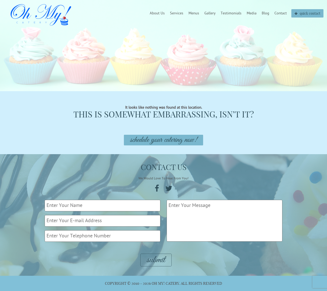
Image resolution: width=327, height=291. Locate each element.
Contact (280, 13)
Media (252, 13)
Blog (265, 13)
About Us (157, 13)
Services (176, 13)
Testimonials (231, 13)
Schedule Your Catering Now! (163, 140)
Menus (194, 13)
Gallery (209, 13)
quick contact (307, 13)
